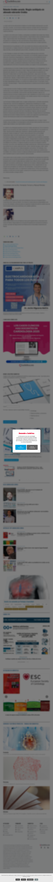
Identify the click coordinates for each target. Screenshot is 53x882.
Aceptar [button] (17, 879)
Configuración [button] (30, 879)
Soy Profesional (20, 447)
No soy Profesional (32, 447)
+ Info (36, 879)
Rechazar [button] (23, 879)
